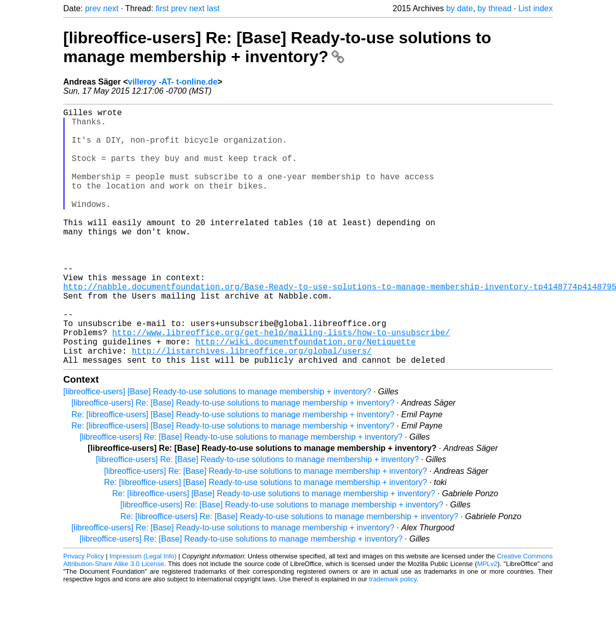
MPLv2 (487, 621)
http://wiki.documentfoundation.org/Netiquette (305, 394)
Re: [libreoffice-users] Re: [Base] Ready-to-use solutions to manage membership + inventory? (289, 573)
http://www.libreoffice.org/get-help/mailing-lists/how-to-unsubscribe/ (281, 383)
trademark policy (393, 636)
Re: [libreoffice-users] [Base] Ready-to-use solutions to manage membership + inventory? (232, 471)
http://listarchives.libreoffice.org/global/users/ (251, 405)
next (110, 8)
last (213, 8)
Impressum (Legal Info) (142, 613)
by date (459, 8)
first (162, 8)
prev (93, 8)
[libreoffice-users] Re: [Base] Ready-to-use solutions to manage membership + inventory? (277, 47)
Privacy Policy (83, 613)
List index (535, 8)
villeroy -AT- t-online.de (173, 81)
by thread (494, 8)
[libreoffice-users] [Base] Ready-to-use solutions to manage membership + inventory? (217, 448)
